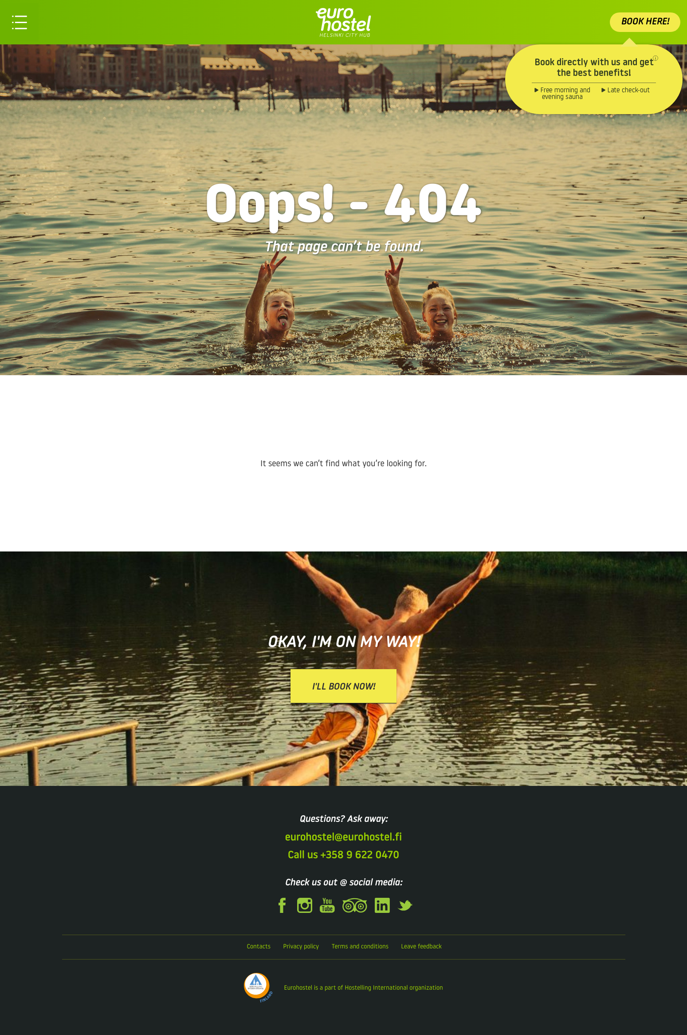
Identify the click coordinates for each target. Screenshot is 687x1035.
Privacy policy (301, 947)
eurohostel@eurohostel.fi (343, 838)
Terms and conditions (359, 947)
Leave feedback (421, 947)
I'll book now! (343, 687)
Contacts (259, 947)
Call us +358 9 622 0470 (343, 855)
